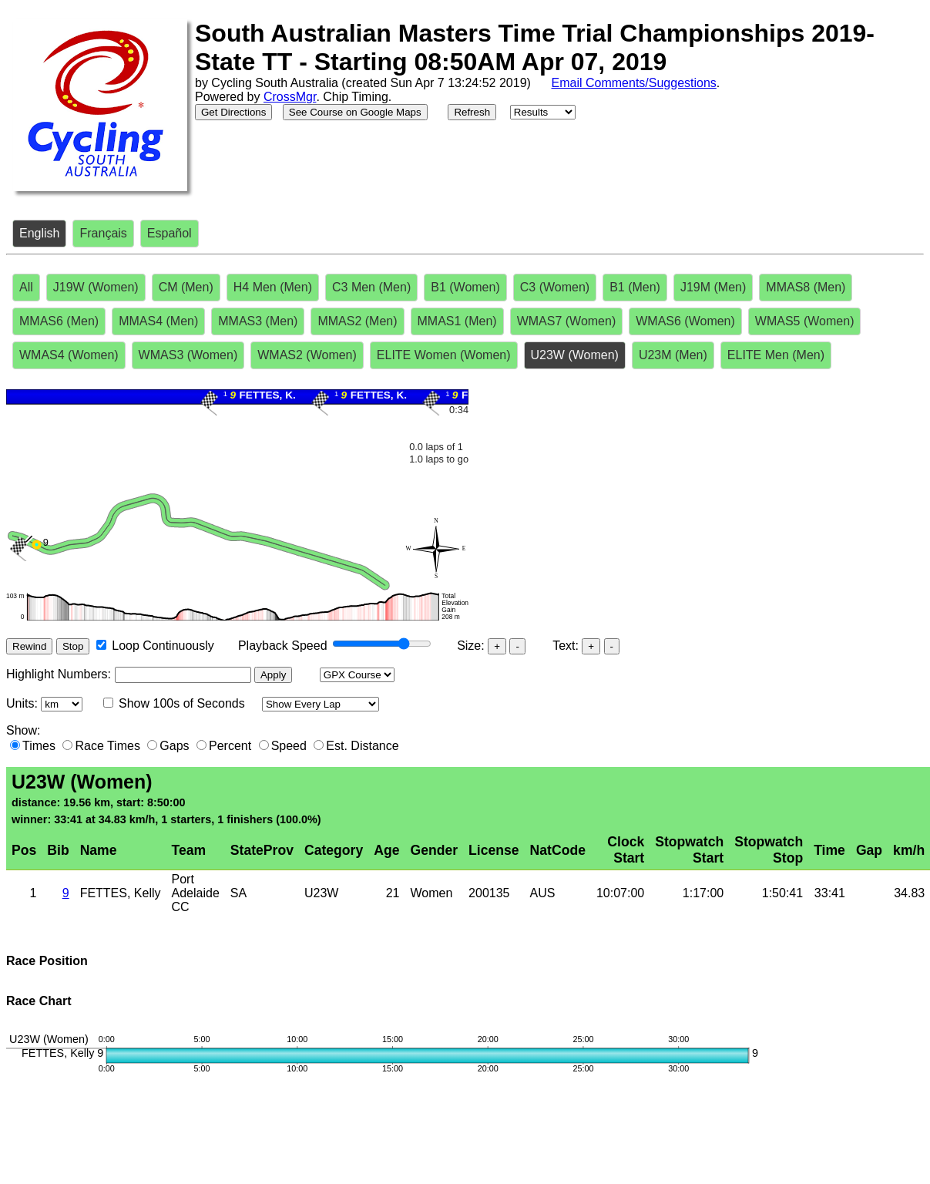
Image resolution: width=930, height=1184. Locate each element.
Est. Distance (362, 745)
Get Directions (233, 112)
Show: (23, 730)
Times (38, 745)
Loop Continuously (163, 645)
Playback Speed (282, 645)
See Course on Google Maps (355, 112)
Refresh (472, 112)
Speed (289, 745)
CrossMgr (290, 96)
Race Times (107, 745)
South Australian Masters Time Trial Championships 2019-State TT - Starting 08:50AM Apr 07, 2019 (535, 47)
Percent (230, 745)
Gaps (174, 745)
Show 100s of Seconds (182, 703)
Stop (72, 646)
